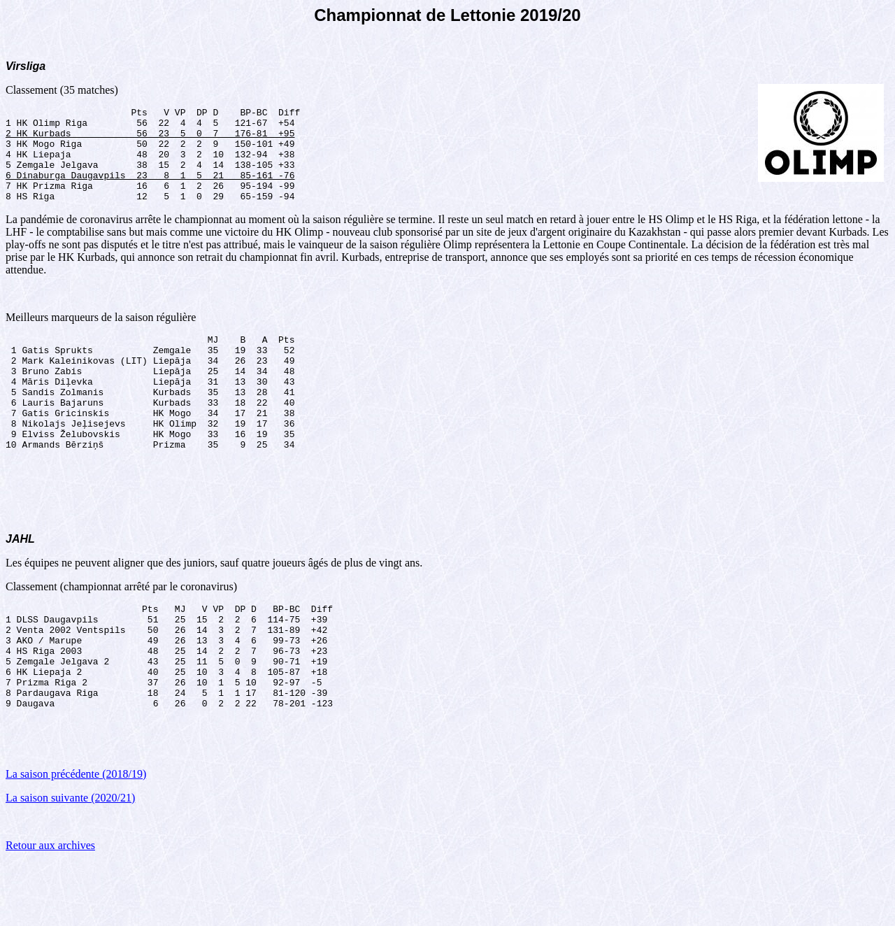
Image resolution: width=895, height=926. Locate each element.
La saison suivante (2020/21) (70, 861)
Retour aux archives (50, 908)
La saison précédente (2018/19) (76, 837)
